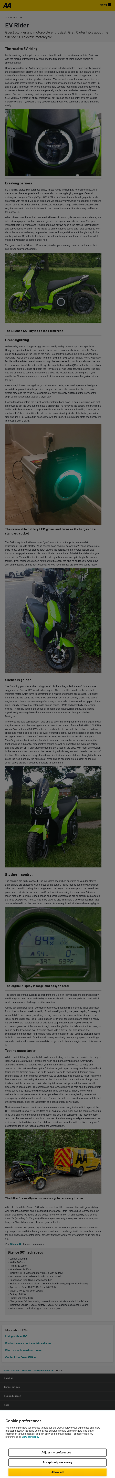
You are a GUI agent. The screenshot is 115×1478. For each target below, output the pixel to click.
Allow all (57, 1472)
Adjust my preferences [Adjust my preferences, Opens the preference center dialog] (56, 1452)
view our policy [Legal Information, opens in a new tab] (30, 1436)
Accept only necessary (57, 1462)
